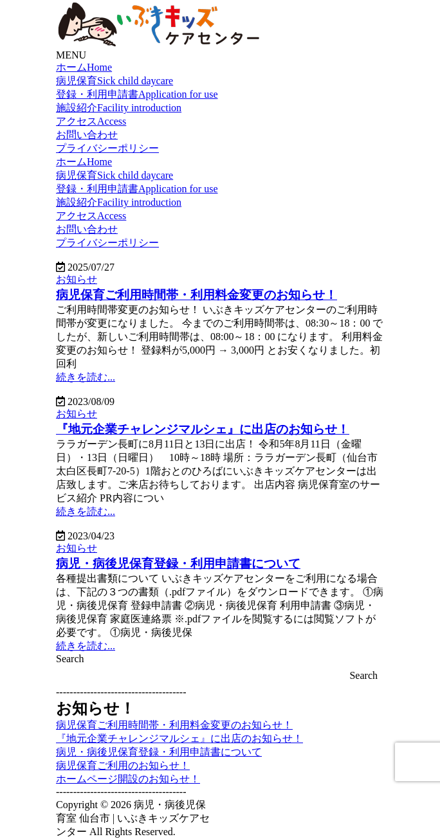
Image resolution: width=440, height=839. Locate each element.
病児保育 (114, 80)
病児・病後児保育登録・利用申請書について (159, 751)
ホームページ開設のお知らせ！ (128, 778)
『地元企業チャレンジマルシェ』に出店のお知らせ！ (179, 738)
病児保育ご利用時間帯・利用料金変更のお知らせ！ (174, 724)
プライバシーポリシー (107, 148)
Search (70, 658)
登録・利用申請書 (137, 94)
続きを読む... (85, 377)
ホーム (84, 67)
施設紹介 (118, 107)
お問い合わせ (87, 134)
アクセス (91, 121)
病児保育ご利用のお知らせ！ (123, 765)
